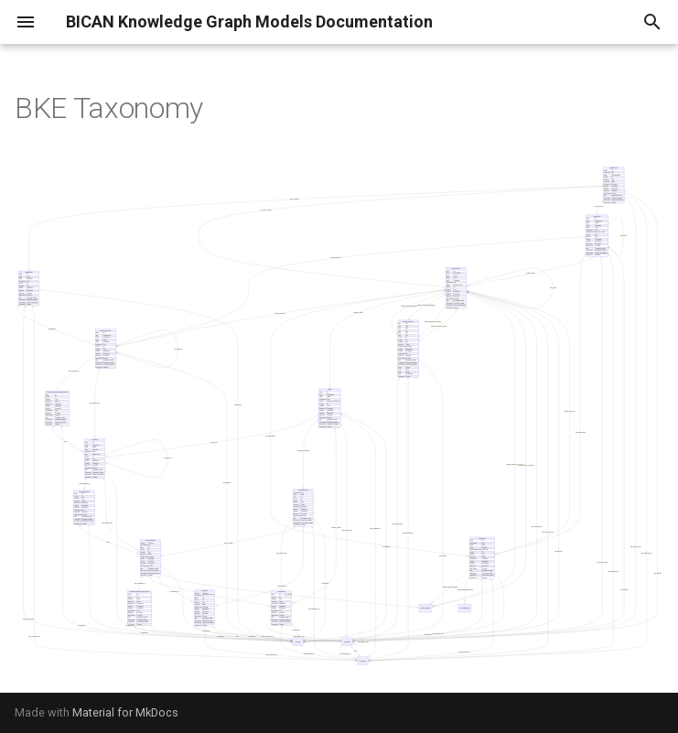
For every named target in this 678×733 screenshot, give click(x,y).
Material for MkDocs (125, 712)
